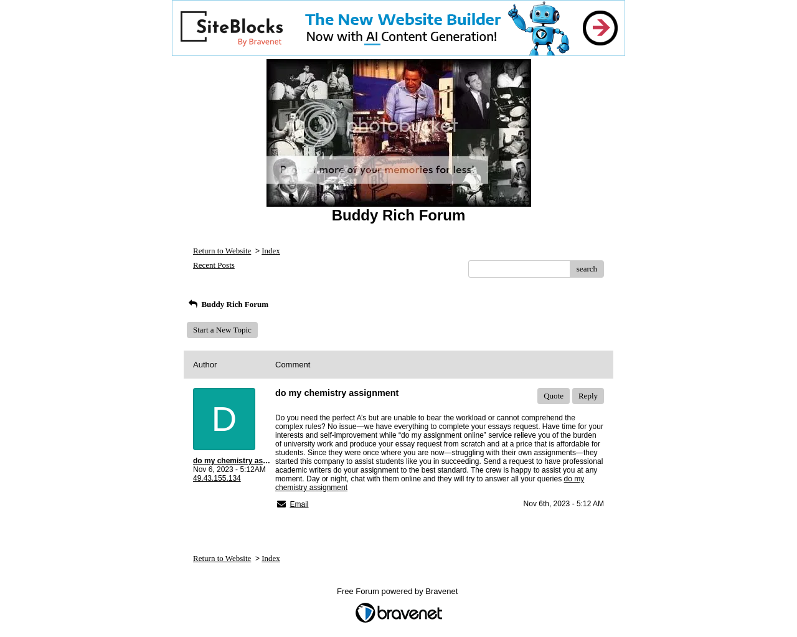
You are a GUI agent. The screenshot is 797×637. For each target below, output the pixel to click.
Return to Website (222, 250)
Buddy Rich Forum (227, 304)
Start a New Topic (222, 329)
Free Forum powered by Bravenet (398, 591)
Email (299, 504)
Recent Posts (214, 265)
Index (271, 250)
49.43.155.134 (217, 478)
